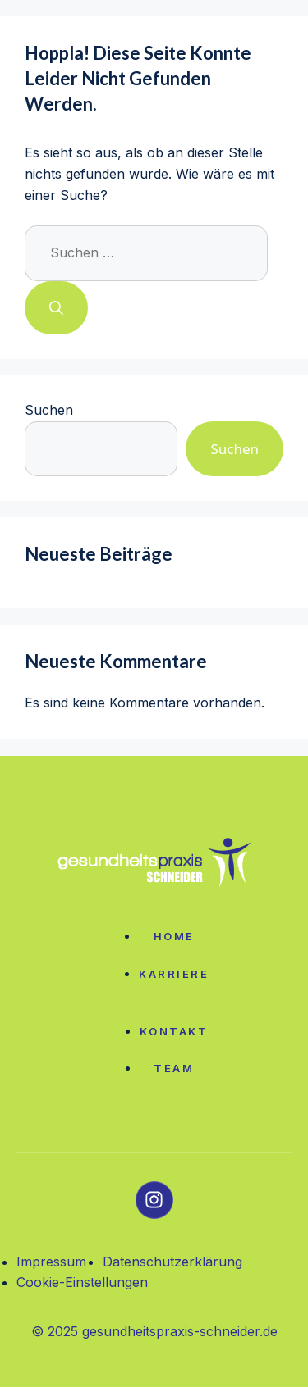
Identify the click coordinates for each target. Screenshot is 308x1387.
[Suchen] (56, 308)
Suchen (49, 410)
